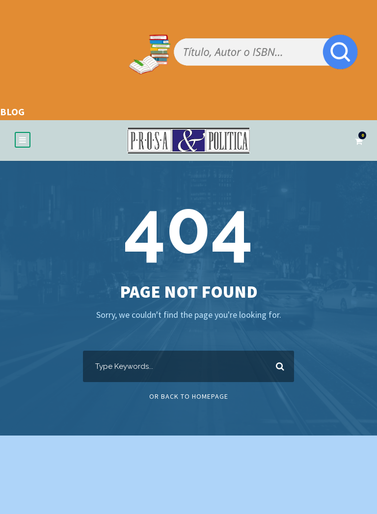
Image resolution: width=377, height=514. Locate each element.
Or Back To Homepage (188, 396)
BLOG (12, 111)
